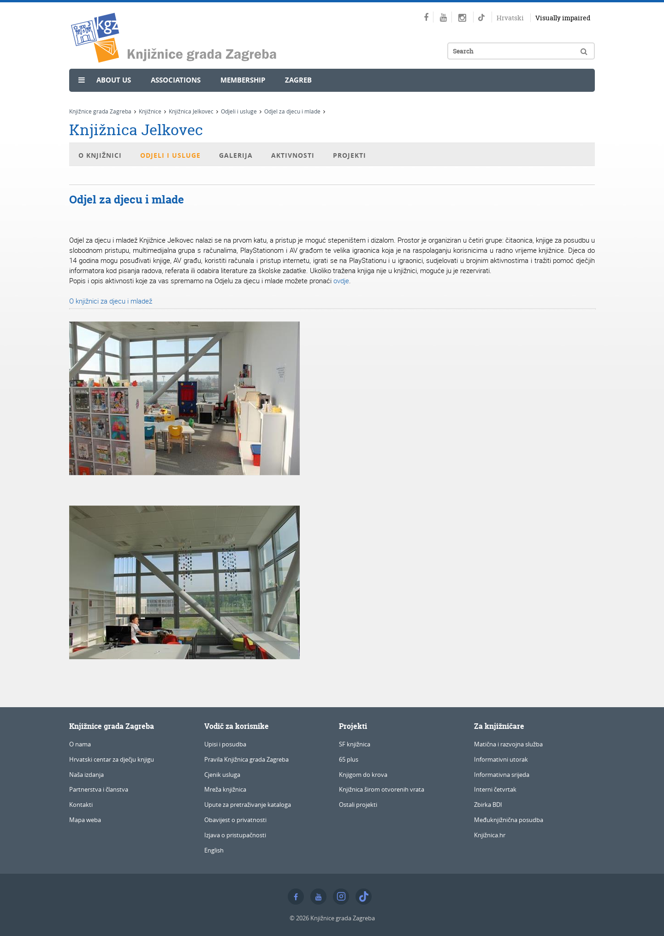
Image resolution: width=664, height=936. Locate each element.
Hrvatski (510, 17)
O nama (80, 744)
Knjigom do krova (363, 774)
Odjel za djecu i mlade (292, 111)
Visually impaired (562, 17)
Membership (242, 80)
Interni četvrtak (495, 789)
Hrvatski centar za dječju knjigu (111, 759)
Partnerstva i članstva (98, 789)
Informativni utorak (501, 759)
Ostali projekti (358, 804)
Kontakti (81, 804)
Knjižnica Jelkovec (191, 111)
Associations (176, 80)
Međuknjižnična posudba (508, 820)
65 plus (348, 759)
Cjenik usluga (222, 774)
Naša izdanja (86, 774)
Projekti (349, 155)
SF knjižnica (354, 744)
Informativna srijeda (501, 774)
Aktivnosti (292, 155)
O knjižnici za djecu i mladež (110, 300)
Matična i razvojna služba (508, 744)
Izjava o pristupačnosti (235, 835)
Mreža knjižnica (225, 789)
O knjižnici (100, 155)
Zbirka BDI (488, 804)
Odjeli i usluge (239, 111)
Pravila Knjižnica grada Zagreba (246, 759)
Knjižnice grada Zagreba (100, 111)
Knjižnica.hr (489, 835)
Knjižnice (150, 111)
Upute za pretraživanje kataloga (247, 804)
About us (113, 80)
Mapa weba (85, 820)
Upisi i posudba (225, 744)
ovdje (341, 280)
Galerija (236, 155)
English (214, 850)
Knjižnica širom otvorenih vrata (381, 789)
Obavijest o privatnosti (235, 820)
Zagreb (298, 80)
